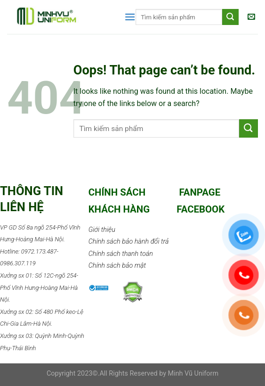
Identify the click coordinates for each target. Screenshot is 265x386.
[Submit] (248, 128)
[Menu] (130, 16)
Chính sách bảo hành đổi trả (128, 242)
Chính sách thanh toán (120, 254)
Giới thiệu (101, 230)
